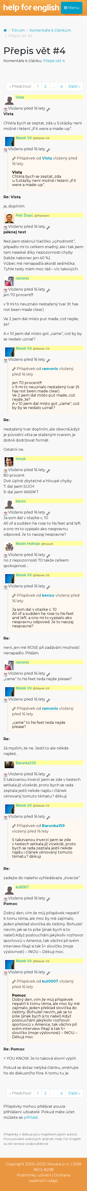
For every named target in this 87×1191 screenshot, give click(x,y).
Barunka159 (26, 763)
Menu (71, 8)
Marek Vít (32, 138)
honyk (21, 459)
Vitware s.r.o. (58, 1164)
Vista (20, 97)
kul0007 (22, 887)
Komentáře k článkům (50, 30)
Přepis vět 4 (54, 61)
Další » (74, 86)
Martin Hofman (34, 544)
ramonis (22, 278)
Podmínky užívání (34, 1175)
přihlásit (31, 1117)
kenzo (21, 501)
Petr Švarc (32, 215)
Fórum (18, 30)
